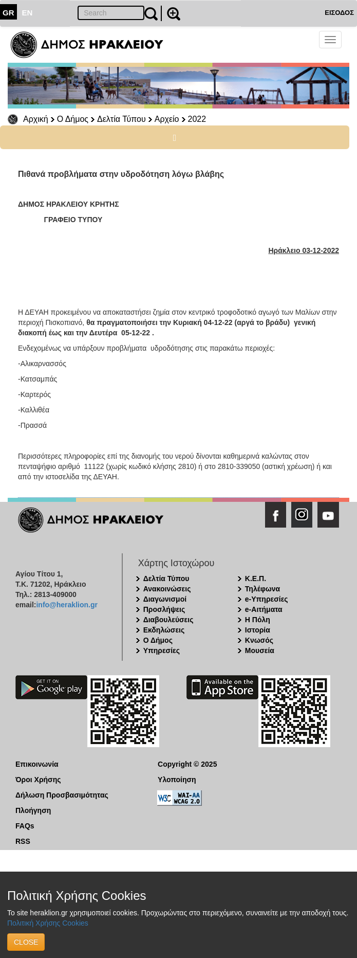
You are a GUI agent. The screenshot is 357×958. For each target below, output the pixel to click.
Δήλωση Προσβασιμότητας (61, 795)
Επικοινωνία (37, 764)
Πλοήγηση (33, 810)
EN (27, 12)
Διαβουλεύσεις (168, 620)
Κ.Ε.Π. (255, 578)
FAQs (24, 826)
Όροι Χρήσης (38, 779)
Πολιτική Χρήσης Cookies (47, 923)
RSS (22, 841)
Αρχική (35, 119)
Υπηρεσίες (161, 650)
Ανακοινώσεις (167, 589)
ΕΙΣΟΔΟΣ (339, 12)
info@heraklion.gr (66, 605)
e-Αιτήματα (264, 609)
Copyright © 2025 (187, 764)
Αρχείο (167, 119)
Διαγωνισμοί (164, 599)
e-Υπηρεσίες (266, 599)
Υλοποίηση (177, 779)
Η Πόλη (257, 620)
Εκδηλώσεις (164, 630)
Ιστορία (257, 630)
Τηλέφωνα (262, 589)
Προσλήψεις (164, 609)
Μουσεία (259, 650)
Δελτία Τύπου (121, 119)
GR (8, 12)
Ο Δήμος (72, 119)
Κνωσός (259, 640)
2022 (197, 119)
